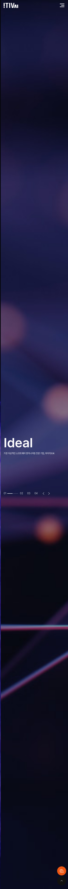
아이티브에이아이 (11, 5)
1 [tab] (5, 493)
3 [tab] (29, 493)
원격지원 (61, 870)
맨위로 (61, 880)
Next (49, 493)
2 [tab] (22, 493)
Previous (43, 493)
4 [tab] (37, 493)
